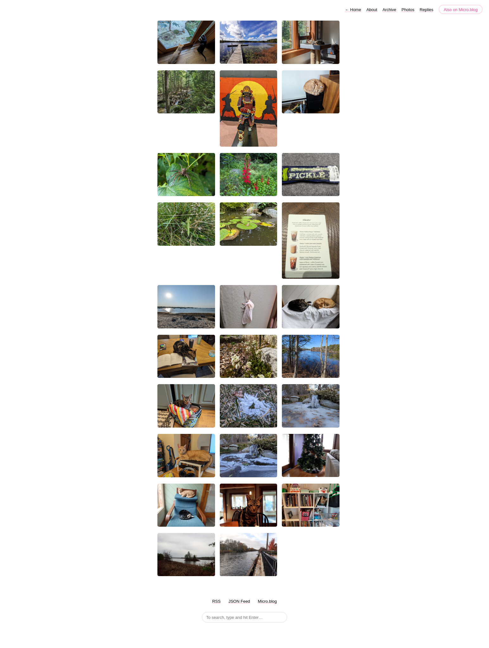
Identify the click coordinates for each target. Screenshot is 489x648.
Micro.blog (267, 601)
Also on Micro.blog (461, 9)
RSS (216, 601)
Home (353, 9)
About (371, 9)
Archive (389, 9)
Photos (408, 9)
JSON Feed (239, 601)
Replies (426, 9)
